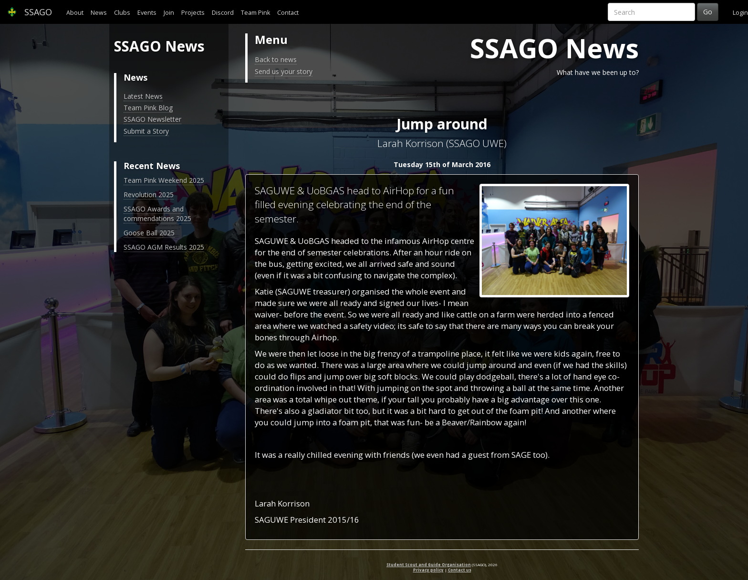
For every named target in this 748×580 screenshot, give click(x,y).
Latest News (143, 96)
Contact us (459, 569)
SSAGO (29, 12)
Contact (288, 13)
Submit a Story (146, 131)
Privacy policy (428, 569)
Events (146, 13)
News (99, 13)
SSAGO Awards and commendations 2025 (157, 213)
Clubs (122, 13)
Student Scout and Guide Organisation (428, 564)
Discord (223, 13)
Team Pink (255, 13)
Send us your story (283, 71)
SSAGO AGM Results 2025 (164, 247)
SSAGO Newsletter (152, 119)
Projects (193, 13)
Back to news (276, 59)
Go (707, 11)
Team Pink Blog (148, 107)
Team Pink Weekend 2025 (164, 180)
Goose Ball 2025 (149, 232)
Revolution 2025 (149, 194)
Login (740, 13)
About (74, 13)
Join (169, 13)
